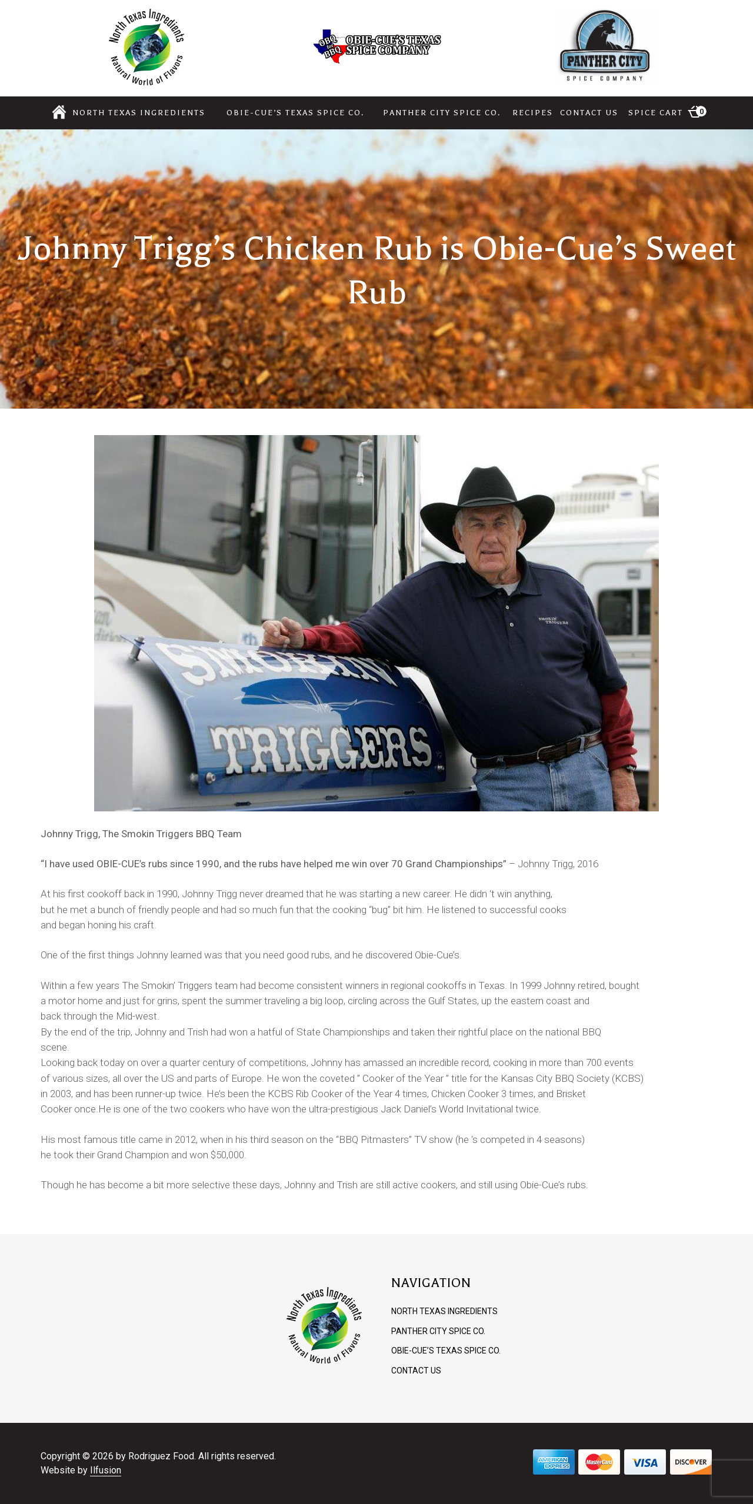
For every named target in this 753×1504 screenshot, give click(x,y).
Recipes (532, 112)
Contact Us (589, 112)
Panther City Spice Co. (442, 112)
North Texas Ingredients (138, 112)
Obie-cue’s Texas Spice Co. (295, 112)
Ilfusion (105, 1470)
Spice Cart (667, 112)
